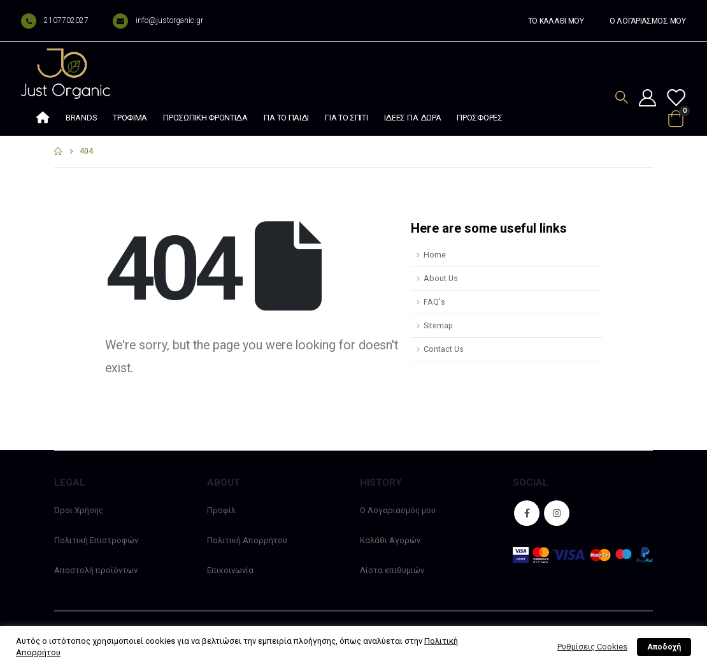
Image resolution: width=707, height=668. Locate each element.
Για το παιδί (286, 117)
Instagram (556, 513)
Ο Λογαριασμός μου (398, 510)
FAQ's (434, 302)
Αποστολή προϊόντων (96, 570)
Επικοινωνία (230, 570)
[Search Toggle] (621, 97)
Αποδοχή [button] (664, 647)
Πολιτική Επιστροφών (96, 540)
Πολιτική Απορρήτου (247, 540)
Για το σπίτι (346, 117)
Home (435, 254)
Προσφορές (479, 117)
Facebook (526, 513)
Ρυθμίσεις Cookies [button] (592, 646)
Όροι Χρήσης (78, 510)
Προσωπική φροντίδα (205, 117)
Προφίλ (221, 510)
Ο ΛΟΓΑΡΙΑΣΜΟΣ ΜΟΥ (648, 21)
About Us (441, 278)
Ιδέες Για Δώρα (412, 117)
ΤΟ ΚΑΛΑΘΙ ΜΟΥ (556, 21)
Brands (81, 117)
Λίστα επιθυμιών (392, 570)
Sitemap (438, 325)
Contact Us (444, 349)
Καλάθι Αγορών (390, 540)
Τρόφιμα (130, 117)
